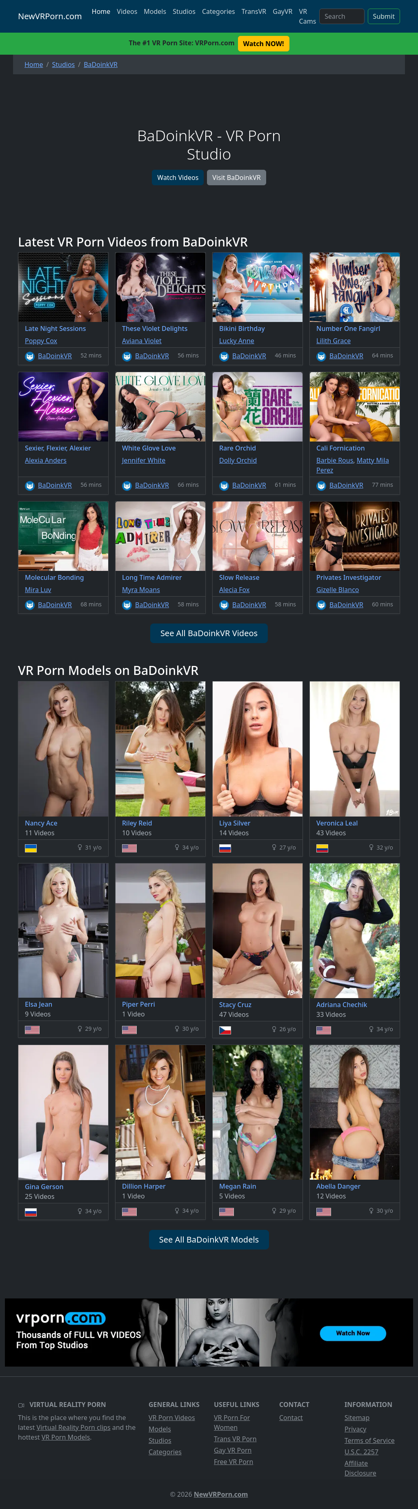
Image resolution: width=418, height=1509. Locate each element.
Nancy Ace (41, 823)
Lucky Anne (236, 340)
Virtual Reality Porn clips (74, 1427)
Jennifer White (143, 460)
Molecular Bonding (54, 577)
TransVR (254, 11)
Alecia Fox (234, 589)
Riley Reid (137, 823)
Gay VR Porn (233, 1450)
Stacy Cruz (235, 1004)
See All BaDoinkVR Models (209, 1239)
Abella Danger (338, 1186)
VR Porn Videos (172, 1417)
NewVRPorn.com (50, 16)
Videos (127, 11)
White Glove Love (149, 448)
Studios (184, 11)
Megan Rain (237, 1186)
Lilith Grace (333, 340)
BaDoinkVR (55, 355)
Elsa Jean (38, 1004)
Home (101, 11)
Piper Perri (138, 1004)
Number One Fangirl (348, 328)
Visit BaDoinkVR (236, 177)
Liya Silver (234, 823)
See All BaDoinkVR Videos (209, 633)
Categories (218, 11)
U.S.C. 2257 (361, 1451)
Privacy (355, 1429)
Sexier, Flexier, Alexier (58, 448)
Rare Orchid (237, 448)
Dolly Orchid (238, 460)
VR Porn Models (66, 1437)
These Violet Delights (154, 328)
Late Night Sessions (55, 328)
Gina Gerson (44, 1186)
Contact (291, 1417)
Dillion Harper (144, 1186)
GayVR (282, 11)
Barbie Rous (334, 460)
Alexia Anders (46, 460)
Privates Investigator (348, 577)
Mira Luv (38, 589)
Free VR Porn (233, 1461)
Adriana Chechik (341, 1004)
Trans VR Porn (235, 1438)
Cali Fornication (340, 448)
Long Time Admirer (152, 577)
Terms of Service (370, 1440)
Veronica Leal (337, 823)
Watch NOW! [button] (263, 43)
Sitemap (357, 1417)
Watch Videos (177, 177)
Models (155, 11)
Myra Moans (141, 589)
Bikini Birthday (242, 328)
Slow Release (239, 577)
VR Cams (307, 16)
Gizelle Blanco (337, 589)
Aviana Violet (142, 340)
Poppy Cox (41, 340)
